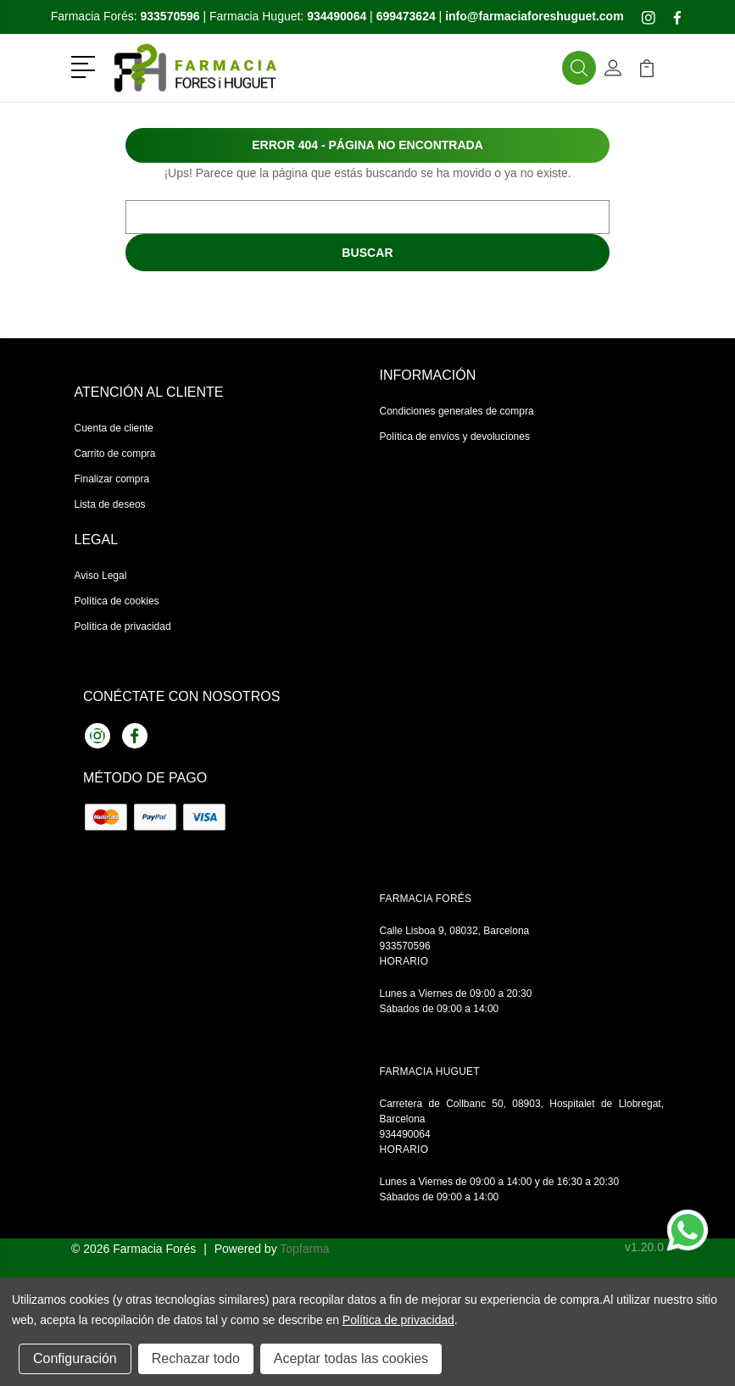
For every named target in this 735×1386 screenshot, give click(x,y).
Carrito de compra (115, 453)
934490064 (405, 1134)
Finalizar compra (112, 479)
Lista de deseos (110, 504)
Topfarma (304, 1248)
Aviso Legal (101, 576)
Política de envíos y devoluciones (455, 437)
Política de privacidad (123, 626)
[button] (86, 65)
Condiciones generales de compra (457, 411)
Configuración (75, 1358)
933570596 (405, 946)
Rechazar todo (196, 1358)
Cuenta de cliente (114, 428)
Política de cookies (117, 601)
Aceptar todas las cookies (351, 1358)
